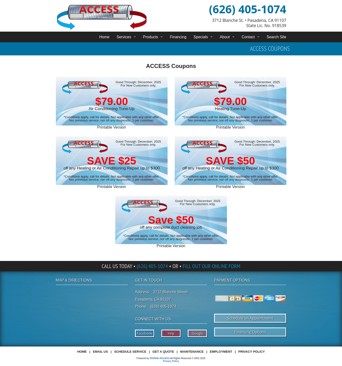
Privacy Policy (251, 351)
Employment (221, 351)
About (225, 37)
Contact (248, 37)
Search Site (276, 37)
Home (104, 37)
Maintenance (191, 351)
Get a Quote (163, 351)
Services (123, 37)
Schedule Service (130, 351)
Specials (200, 37)
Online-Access (159, 358)
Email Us (100, 351)
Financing (178, 37)
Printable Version (111, 127)
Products (150, 37)
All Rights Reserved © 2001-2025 (188, 358)
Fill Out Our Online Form (212, 266)
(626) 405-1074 (247, 9)
